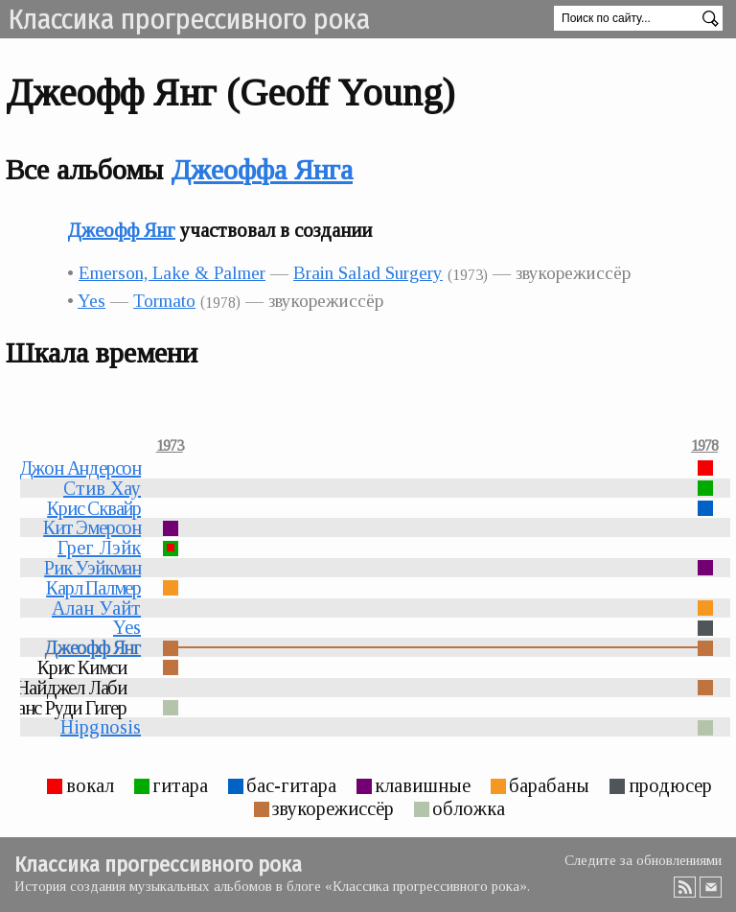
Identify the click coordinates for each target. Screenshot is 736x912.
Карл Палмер (93, 587)
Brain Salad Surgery (368, 273)
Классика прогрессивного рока (189, 19)
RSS (685, 887)
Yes (91, 301)
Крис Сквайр (94, 508)
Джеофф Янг (121, 230)
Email (711, 887)
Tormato (164, 301)
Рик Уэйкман (92, 567)
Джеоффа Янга (262, 169)
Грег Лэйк (99, 547)
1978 (704, 446)
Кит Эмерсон (92, 527)
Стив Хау (102, 488)
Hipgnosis (100, 727)
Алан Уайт (96, 608)
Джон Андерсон (80, 468)
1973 (169, 446)
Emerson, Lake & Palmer (172, 273)
